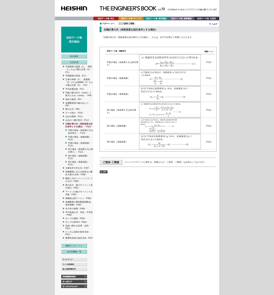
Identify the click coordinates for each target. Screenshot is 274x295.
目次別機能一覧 (74, 251)
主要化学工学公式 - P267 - (77, 168)
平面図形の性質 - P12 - (76, 75)
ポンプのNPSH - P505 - (76, 222)
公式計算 (74, 62)
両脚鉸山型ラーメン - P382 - (78, 198)
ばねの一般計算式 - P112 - (77, 120)
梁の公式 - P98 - (73, 109)
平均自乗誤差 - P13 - (75, 89)
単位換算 (74, 56)
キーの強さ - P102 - (74, 113)
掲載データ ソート (74, 245)
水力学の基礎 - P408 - (75, 208)
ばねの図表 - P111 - (74, 116)
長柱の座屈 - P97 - (74, 99)
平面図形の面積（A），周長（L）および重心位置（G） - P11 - (78, 69)
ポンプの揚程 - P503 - (75, 218)
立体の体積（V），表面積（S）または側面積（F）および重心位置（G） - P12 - (79, 82)
